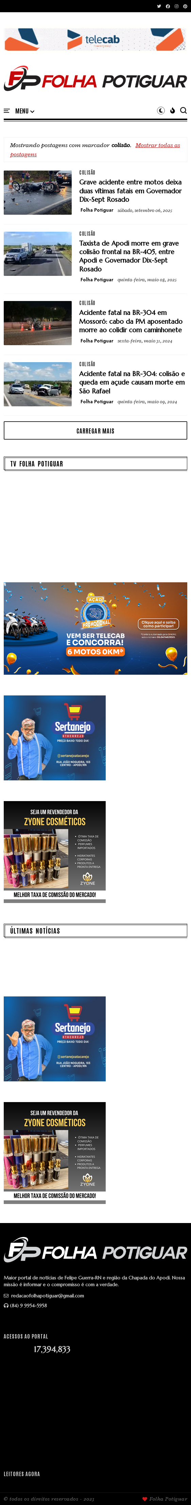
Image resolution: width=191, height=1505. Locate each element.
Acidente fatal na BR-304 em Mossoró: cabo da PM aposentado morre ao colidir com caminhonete (131, 321)
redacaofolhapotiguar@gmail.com (44, 1296)
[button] (24, 111)
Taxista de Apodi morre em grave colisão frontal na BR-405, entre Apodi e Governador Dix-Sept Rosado (129, 256)
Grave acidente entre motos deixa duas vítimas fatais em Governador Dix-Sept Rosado (130, 190)
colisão (87, 172)
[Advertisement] (95, 1412)
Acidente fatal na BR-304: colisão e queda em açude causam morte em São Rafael (132, 382)
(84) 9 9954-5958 (25, 1306)
